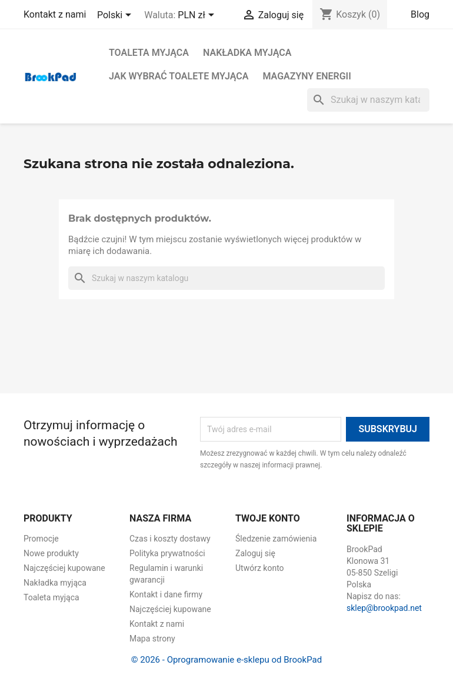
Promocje (41, 538)
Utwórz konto (259, 568)
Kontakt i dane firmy (165, 594)
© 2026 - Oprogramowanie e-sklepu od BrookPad (226, 659)
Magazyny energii (306, 76)
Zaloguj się (255, 553)
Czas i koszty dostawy (170, 538)
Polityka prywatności (167, 553)
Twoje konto (267, 518)
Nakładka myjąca (247, 52)
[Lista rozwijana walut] (198, 16)
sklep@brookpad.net (384, 608)
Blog (420, 14)
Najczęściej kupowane (64, 568)
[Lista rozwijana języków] (116, 16)
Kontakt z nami (55, 14)
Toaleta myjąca (149, 52)
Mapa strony (152, 638)
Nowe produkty (51, 553)
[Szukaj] (368, 100)
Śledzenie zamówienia (276, 538)
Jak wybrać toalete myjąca (178, 76)
